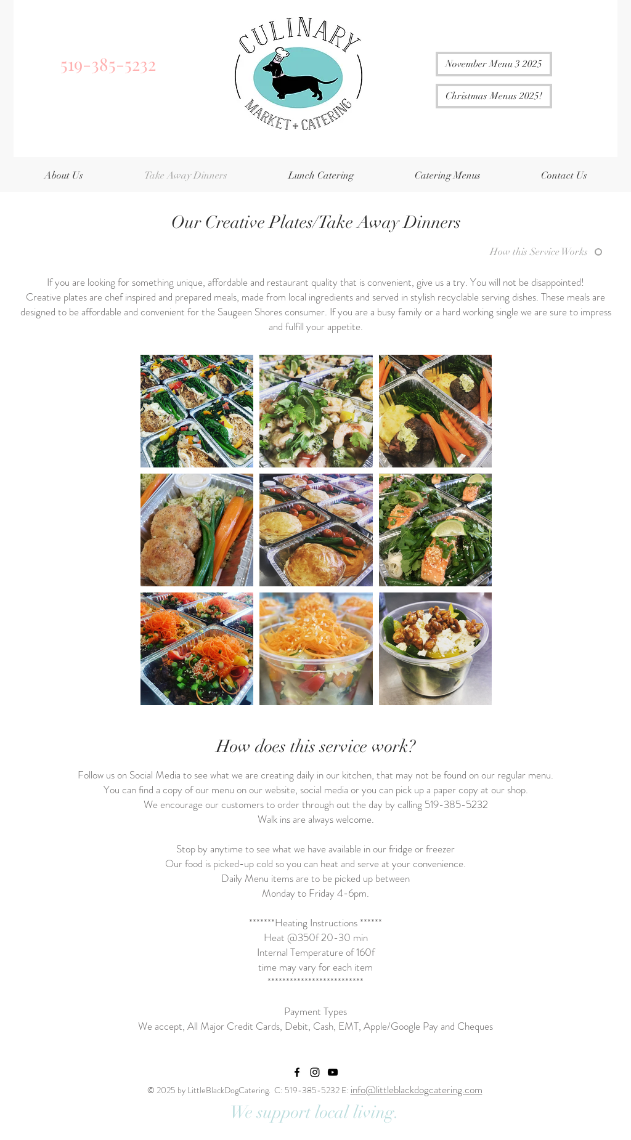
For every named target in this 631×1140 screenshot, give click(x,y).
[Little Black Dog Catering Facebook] (297, 1072)
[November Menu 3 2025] (494, 64)
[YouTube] (333, 1072)
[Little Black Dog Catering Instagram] (315, 1072)
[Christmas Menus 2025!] (494, 96)
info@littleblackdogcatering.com (416, 1089)
